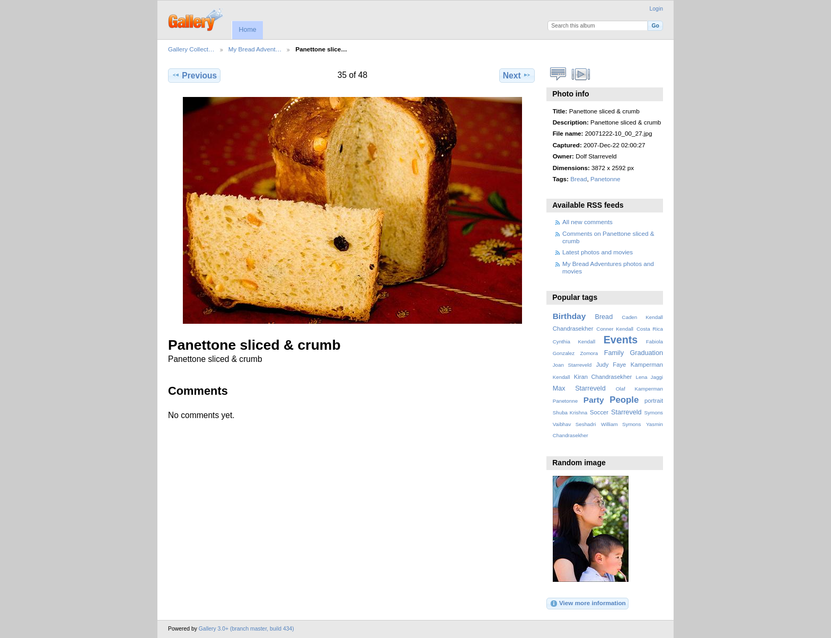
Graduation (646, 353)
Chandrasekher (573, 328)
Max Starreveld (579, 388)
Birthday (569, 316)
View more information (588, 603)
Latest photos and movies (597, 252)
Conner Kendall (614, 329)
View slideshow (581, 74)
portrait (653, 400)
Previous (194, 75)
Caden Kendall (642, 317)
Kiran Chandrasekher (603, 377)
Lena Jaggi (649, 377)
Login (656, 9)
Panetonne (605, 178)
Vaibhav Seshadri (574, 424)
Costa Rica (649, 329)
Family (614, 353)
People (624, 400)
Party (594, 399)
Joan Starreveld (572, 365)
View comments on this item (558, 74)
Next (517, 75)
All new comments (587, 221)
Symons (653, 412)
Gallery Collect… (191, 49)
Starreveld (626, 412)
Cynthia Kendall (574, 341)
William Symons (621, 424)
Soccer (599, 412)
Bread (578, 178)
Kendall (561, 377)
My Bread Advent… (255, 49)
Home (247, 29)
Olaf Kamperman (639, 389)
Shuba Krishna (570, 412)
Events (621, 339)
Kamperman (647, 364)
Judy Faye (611, 364)
